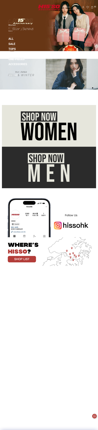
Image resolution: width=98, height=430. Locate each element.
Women (12, 25)
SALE (11, 44)
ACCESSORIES (17, 64)
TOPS (12, 49)
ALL (11, 38)
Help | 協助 (13, 75)
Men (10, 31)
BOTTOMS (15, 54)
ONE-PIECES (16, 59)
